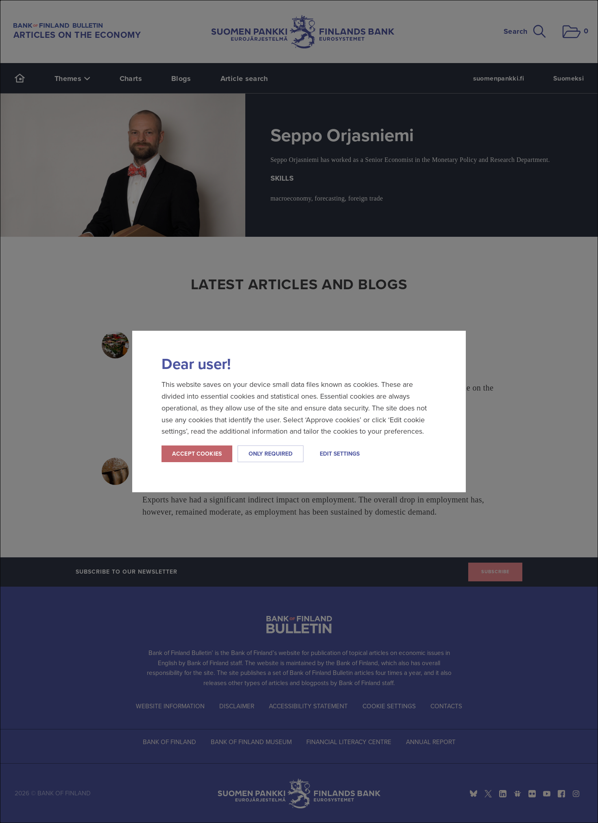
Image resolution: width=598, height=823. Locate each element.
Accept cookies (197, 453)
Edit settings (340, 453)
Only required (270, 453)
